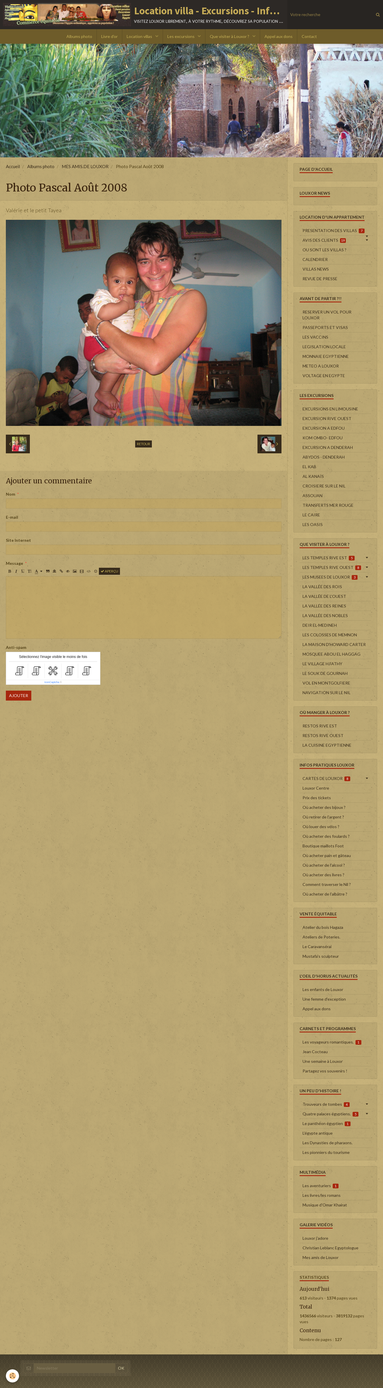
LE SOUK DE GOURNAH (325, 673)
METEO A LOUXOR (321, 365)
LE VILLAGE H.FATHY (322, 663)
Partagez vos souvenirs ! (325, 1070)
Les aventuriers (321, 1185)
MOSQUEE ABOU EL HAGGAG (331, 654)
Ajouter (18, 695)
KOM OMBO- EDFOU (323, 437)
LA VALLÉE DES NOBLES (325, 615)
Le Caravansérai (317, 946)
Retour (143, 444)
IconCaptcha (51, 682)
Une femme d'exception (324, 999)
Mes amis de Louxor (321, 1257)
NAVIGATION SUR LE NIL (327, 692)
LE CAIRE (311, 514)
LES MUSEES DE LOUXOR (330, 577)
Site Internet (18, 540)
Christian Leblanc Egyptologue (330, 1247)
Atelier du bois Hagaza (323, 927)
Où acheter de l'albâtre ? (325, 893)
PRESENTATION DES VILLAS (334, 230)
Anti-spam (16, 647)
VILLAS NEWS (316, 269)
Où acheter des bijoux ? (324, 807)
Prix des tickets (317, 797)
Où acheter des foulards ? (326, 836)
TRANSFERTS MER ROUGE (328, 505)
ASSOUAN (312, 495)
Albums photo (79, 36)
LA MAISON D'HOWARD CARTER (334, 644)
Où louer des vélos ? (321, 826)
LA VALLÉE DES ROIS (322, 586)
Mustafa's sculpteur (321, 956)
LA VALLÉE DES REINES (324, 605)
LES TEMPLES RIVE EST (329, 557)
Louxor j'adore (315, 1238)
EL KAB (309, 466)
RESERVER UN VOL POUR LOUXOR (327, 314)
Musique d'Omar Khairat (325, 1204)
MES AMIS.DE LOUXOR (85, 166)
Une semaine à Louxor (323, 1061)
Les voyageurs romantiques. (332, 1042)
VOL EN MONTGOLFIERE (326, 682)
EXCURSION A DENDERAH (328, 447)
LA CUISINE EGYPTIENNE (327, 745)
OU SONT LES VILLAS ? (324, 249)
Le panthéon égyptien (327, 1123)
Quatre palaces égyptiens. (331, 1114)
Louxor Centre (316, 788)
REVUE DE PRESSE (320, 278)
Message (14, 563)
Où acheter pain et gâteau (327, 855)
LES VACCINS (315, 337)
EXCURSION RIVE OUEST (327, 418)
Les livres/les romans (322, 1195)
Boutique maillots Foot (323, 845)
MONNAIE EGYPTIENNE (326, 356)
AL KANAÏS (313, 476)
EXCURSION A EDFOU (324, 428)
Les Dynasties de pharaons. (328, 1142)
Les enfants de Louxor (323, 989)
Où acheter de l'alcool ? (324, 865)
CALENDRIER (315, 259)
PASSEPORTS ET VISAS (325, 327)
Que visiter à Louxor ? (230, 36)
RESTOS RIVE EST (320, 725)
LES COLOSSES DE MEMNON (330, 634)
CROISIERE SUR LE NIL (324, 485)
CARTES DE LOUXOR (327, 778)
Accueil (13, 166)
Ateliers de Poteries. (321, 936)
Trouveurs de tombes (326, 1104)
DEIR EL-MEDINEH (320, 625)
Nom (10, 494)
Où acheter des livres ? (323, 874)
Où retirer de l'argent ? (323, 816)
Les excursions (181, 36)
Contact (309, 36)
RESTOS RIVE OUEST (323, 735)
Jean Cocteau (315, 1051)
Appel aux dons (279, 36)
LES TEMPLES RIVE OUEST (332, 567)
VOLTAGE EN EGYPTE (324, 375)
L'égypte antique (318, 1133)
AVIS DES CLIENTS (324, 240)
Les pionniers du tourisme (326, 1152)
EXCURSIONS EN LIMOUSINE (330, 408)
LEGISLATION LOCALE (324, 346)
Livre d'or (109, 36)
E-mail (12, 517)
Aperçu (109, 571)
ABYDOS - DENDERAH (324, 456)
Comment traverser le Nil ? (327, 884)
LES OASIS (313, 524)
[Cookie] (12, 1375)
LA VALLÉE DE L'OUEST (324, 596)
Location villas (140, 36)
